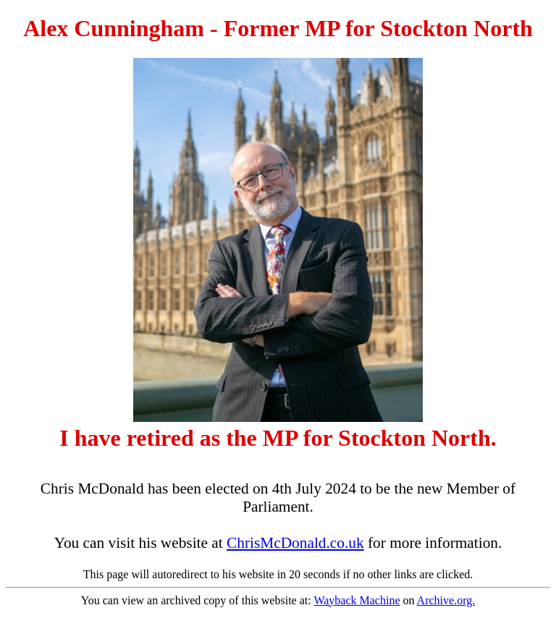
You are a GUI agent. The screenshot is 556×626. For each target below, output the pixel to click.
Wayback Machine (356, 600)
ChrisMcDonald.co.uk (295, 542)
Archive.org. (446, 600)
